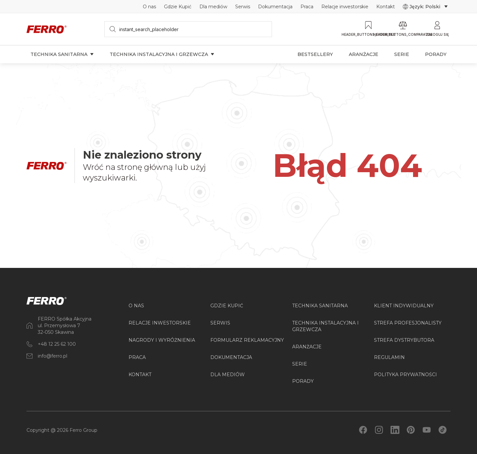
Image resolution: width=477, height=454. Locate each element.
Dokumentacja (275, 7)
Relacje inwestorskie (344, 7)
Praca (306, 7)
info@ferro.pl (52, 356)
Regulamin (389, 357)
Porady (436, 54)
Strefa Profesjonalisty (408, 323)
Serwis (242, 7)
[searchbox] (188, 29)
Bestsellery (315, 54)
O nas (149, 7)
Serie (401, 54)
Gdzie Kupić (177, 7)
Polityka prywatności (405, 375)
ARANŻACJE (307, 347)
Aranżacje (363, 54)
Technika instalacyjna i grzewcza (162, 54)
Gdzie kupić (226, 306)
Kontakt (385, 7)
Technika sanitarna (62, 54)
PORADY (303, 381)
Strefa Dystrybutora (404, 340)
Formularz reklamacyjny (247, 340)
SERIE (299, 364)
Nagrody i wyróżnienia (162, 340)
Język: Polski (425, 7)
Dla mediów (213, 7)
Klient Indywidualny (404, 306)
